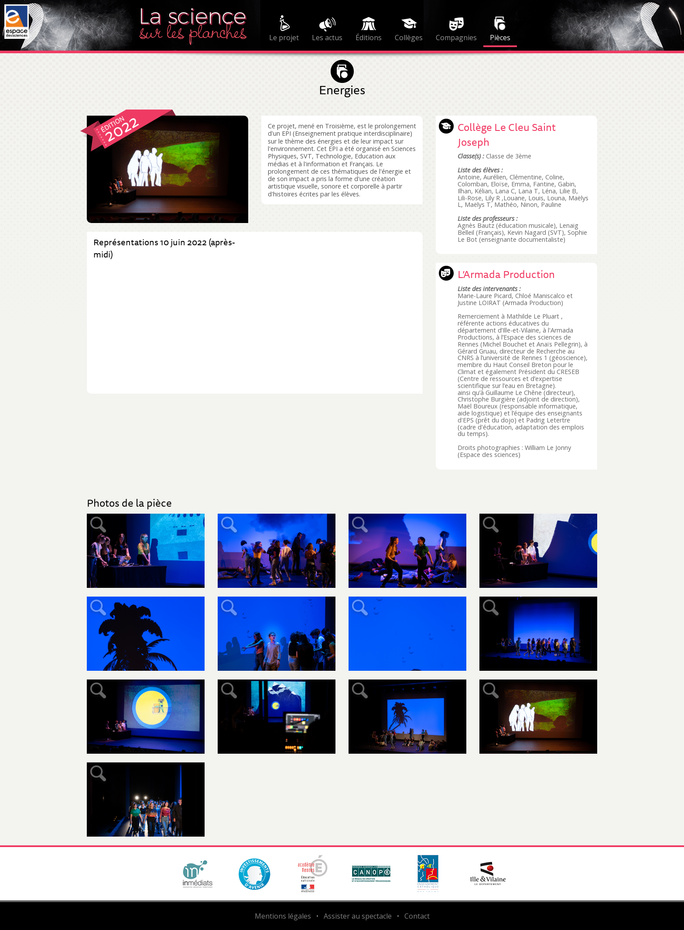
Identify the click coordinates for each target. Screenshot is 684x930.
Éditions (369, 37)
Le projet (284, 37)
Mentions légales (283, 916)
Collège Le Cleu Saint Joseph (507, 134)
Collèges (409, 37)
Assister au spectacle (358, 916)
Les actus (327, 37)
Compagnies (456, 37)
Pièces (500, 37)
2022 (121, 128)
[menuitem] (284, 29)
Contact (417, 916)
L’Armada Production (506, 274)
